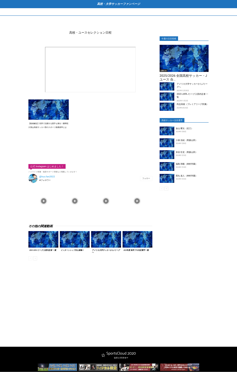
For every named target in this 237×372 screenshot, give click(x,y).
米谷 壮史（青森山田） (186, 152)
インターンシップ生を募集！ (72, 250)
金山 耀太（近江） (184, 128)
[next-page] (35, 259)
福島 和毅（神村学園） (186, 164)
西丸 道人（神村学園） (186, 176)
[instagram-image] (43, 201)
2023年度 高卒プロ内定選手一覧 (136, 250)
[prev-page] (30, 259)
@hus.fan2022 (47, 177)
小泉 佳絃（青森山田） (186, 140)
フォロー (146, 178)
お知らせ (164, 71)
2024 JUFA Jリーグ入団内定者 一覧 (42, 250)
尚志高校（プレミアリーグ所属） (192, 104)
